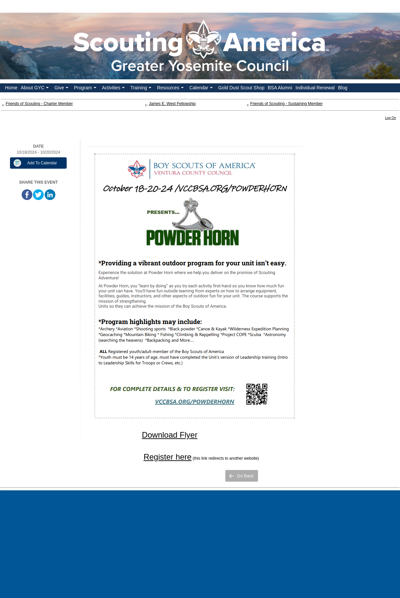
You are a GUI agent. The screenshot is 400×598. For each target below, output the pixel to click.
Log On (390, 118)
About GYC (35, 88)
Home (11, 87)
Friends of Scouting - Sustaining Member (286, 103)
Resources (171, 88)
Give (62, 88)
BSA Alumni (280, 87)
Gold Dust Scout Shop (241, 87)
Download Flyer (170, 434)
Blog (342, 87)
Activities (114, 88)
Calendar (201, 88)
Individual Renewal (315, 87)
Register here (168, 456)
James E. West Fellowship (172, 103)
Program (86, 88)
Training (141, 88)
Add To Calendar (42, 163)
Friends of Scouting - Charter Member (39, 103)
